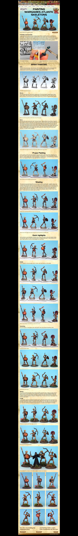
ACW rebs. (22, 36)
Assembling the (31, 528)
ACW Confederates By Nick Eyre (49, 529)
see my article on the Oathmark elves (31, 38)
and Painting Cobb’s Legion (47, 527)
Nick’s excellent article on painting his (48, 35)
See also (23, 528)
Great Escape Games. (52, 96)
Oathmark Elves (25, 529)
